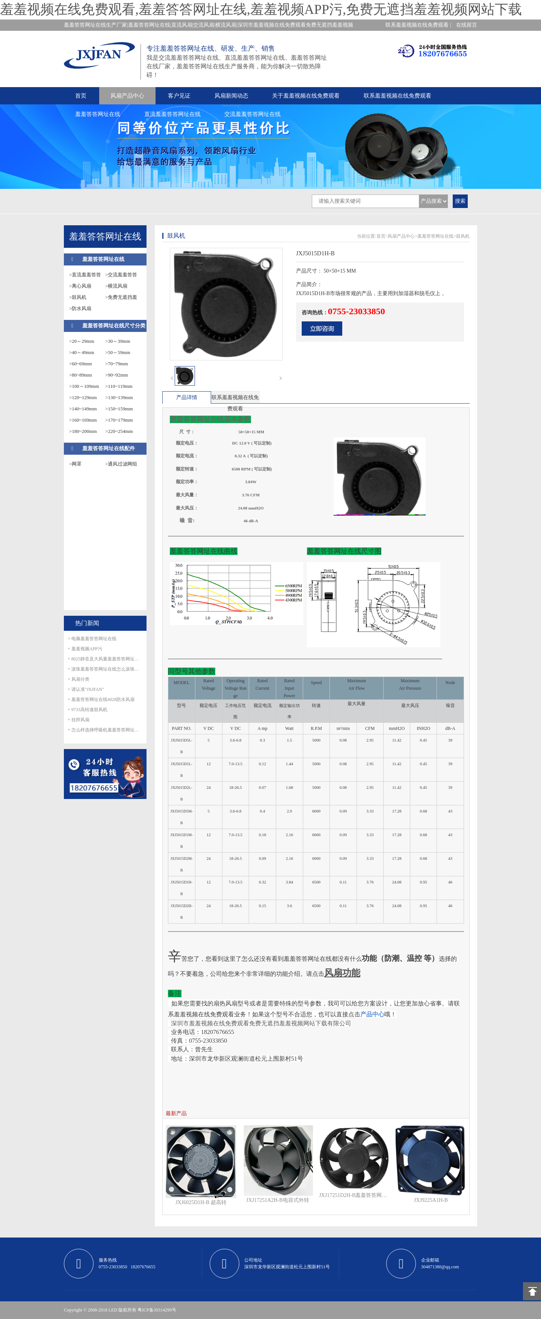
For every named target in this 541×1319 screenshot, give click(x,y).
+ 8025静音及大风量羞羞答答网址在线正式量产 (105, 659)
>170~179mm (119, 420)
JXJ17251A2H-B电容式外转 (277, 1200)
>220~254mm (119, 431)
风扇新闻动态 (231, 96)
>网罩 (75, 464)
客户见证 (179, 96)
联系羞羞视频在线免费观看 (397, 96)
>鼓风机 (77, 297)
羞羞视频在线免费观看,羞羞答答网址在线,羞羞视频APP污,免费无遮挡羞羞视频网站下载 (261, 9)
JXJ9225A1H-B (431, 1200)
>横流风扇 (116, 286)
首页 (80, 96)
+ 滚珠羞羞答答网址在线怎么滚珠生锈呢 (105, 669)
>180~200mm (83, 431)
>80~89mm (80, 375)
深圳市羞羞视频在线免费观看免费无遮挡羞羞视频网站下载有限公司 (261, 1023)
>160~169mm (83, 420)
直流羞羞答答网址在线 (172, 114)
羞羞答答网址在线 (97, 114)
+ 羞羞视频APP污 (85, 649)
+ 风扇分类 (78, 679)
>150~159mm (119, 409)
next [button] (281, 378)
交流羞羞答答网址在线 (252, 114)
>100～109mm (84, 386)
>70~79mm (116, 363)
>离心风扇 (80, 286)
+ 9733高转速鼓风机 (87, 709)
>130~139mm (119, 397)
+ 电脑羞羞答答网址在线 (92, 638)
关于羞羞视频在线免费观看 (306, 96)
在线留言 (466, 25)
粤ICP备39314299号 (157, 1310)
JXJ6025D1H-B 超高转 (201, 1202)
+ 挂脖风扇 (78, 720)
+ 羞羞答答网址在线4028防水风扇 (101, 699)
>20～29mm (81, 341)
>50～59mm (117, 352)
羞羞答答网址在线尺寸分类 (113, 326)
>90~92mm (116, 375)
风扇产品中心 (127, 96)
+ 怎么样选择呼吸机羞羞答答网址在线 (105, 730)
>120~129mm (83, 397)
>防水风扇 (80, 308)
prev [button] (172, 378)
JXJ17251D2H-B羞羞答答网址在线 (354, 1195)
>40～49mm (81, 352)
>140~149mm (83, 409)
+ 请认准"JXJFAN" (86, 689)
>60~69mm (80, 363)
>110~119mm (119, 386)
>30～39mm (117, 341)
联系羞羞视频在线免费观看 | (418, 25)
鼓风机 (463, 236)
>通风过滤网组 (121, 464)
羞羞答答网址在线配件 (108, 448)
